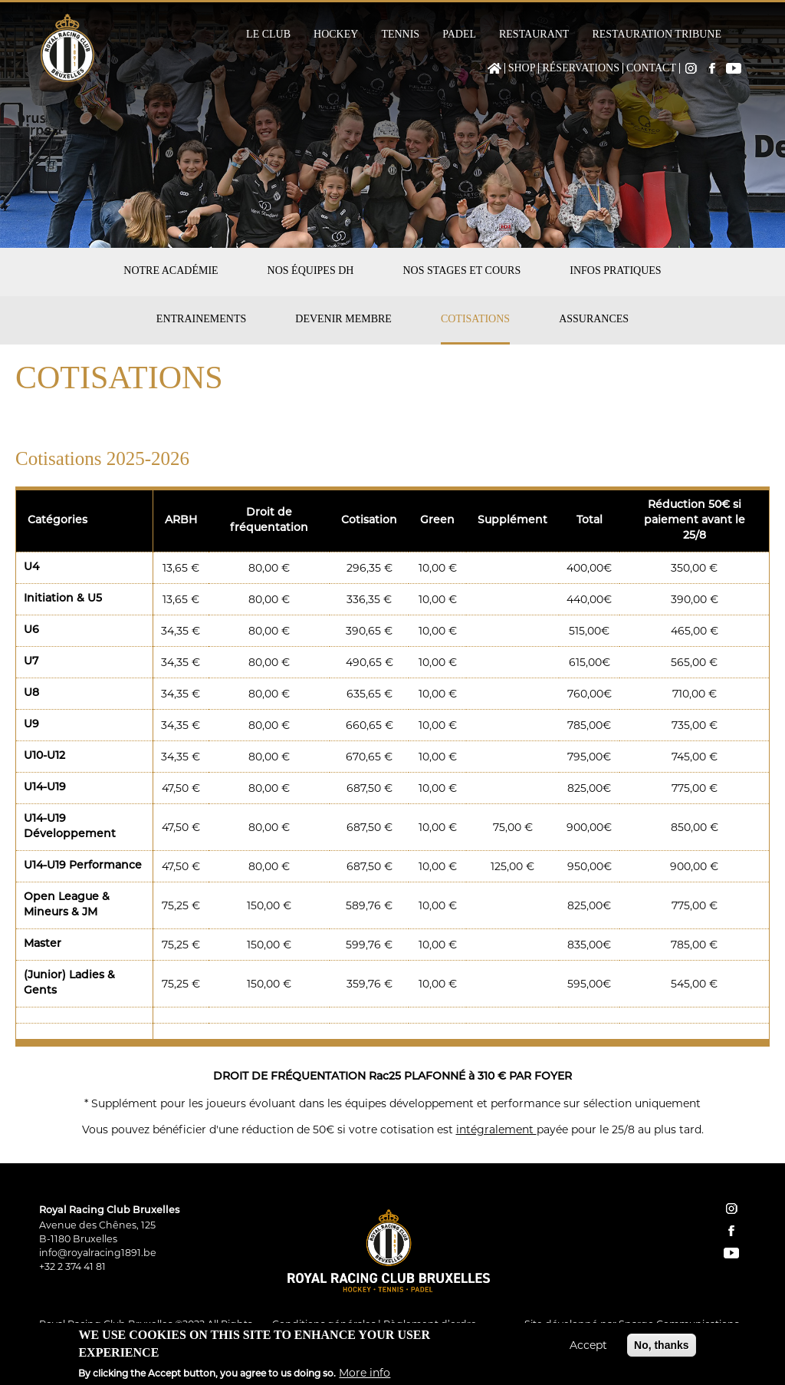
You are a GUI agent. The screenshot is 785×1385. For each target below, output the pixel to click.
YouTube (733, 68)
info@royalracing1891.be (97, 1252)
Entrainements (201, 319)
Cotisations (475, 319)
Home (494, 68)
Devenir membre (343, 319)
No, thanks (661, 1350)
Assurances (594, 319)
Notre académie (170, 270)
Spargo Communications (679, 1324)
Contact (651, 68)
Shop (522, 68)
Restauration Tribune (656, 34)
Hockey (336, 34)
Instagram (690, 68)
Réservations (580, 68)
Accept (588, 1350)
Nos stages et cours (461, 270)
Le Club (268, 34)
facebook (731, 1230)
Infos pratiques (615, 270)
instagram (731, 1208)
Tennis (400, 34)
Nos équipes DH (311, 270)
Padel (459, 34)
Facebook (712, 68)
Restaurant (534, 34)
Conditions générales (324, 1324)
